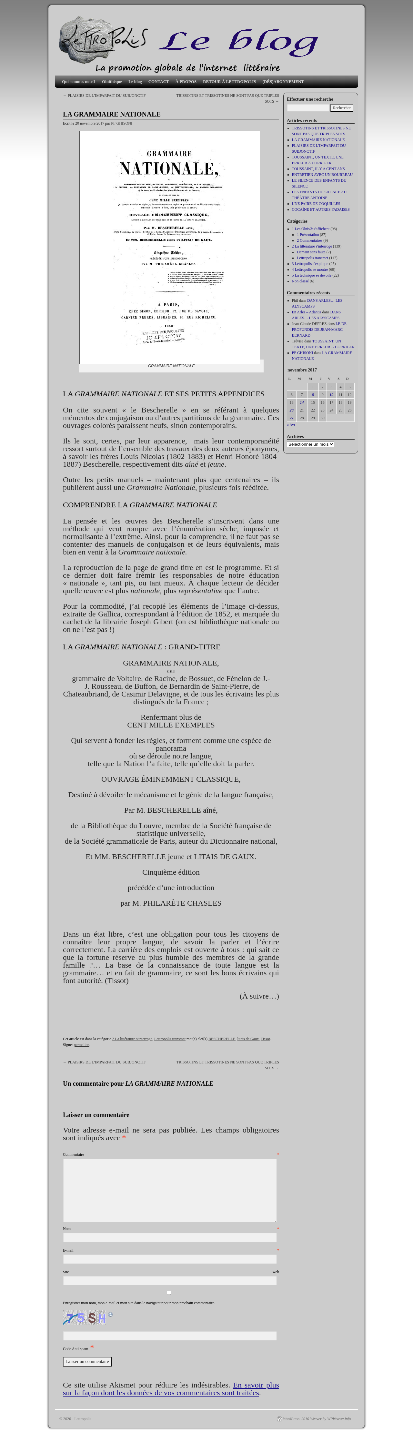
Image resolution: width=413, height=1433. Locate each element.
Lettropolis (82, 1419)
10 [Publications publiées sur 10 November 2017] (331, 394)
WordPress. (291, 1419)
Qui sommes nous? (79, 81)
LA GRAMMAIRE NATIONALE (318, 139)
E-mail (171, 1250)
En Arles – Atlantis (306, 312)
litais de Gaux (248, 1039)
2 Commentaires (309, 240)
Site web (171, 1272)
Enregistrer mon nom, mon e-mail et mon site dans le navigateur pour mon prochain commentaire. (139, 1303)
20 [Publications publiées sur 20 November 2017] (292, 410)
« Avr (291, 424)
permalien (81, 1044)
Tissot (265, 1039)
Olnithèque (112, 81)
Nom (171, 1228)
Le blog (135, 81)
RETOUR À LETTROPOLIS (229, 81)
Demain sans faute (311, 252)
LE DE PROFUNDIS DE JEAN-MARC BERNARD (319, 329)
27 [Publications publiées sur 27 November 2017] (292, 418)
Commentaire (171, 1154)
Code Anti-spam (75, 1349)
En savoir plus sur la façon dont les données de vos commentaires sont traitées (171, 1389)
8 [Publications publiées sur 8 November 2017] (313, 394)
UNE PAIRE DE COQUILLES (316, 203)
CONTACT (158, 81)
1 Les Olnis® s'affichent (311, 229)
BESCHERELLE (221, 1039)
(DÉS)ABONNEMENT (283, 81)
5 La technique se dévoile (312, 275)
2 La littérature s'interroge (132, 1039)
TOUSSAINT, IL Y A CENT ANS (318, 169)
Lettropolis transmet (170, 1039)
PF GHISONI (121, 123)
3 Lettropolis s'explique (310, 263)
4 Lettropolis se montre (310, 269)
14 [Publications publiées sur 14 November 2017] (302, 402)
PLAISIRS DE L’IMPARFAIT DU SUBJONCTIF (104, 95)
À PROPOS (186, 81)
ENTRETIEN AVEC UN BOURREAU (322, 174)
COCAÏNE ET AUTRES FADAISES (321, 209)
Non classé (300, 281)
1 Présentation (308, 234)
